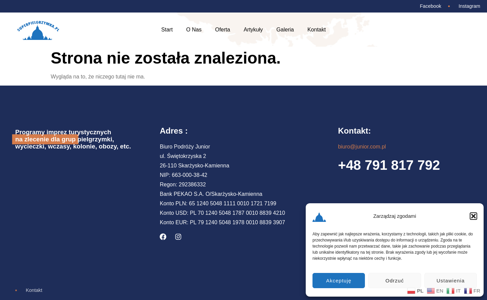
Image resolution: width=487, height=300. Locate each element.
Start (167, 29)
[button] (473, 216)
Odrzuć (395, 280)
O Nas (194, 29)
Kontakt (316, 29)
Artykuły (253, 29)
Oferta (222, 29)
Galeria (285, 29)
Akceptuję (338, 280)
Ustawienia (451, 280)
